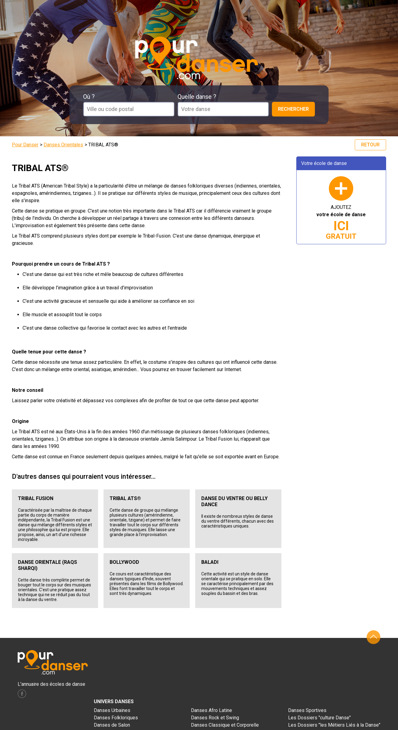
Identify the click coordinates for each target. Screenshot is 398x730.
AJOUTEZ (341, 222)
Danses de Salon (112, 725)
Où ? (89, 96)
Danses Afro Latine (211, 710)
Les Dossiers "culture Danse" (319, 718)
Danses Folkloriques (116, 718)
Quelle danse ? (197, 96)
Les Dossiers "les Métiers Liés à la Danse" (334, 725)
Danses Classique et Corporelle (225, 725)
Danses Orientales (63, 145)
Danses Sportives (307, 710)
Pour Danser (25, 145)
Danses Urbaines (112, 710)
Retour (370, 145)
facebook (22, 693)
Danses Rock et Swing (215, 718)
